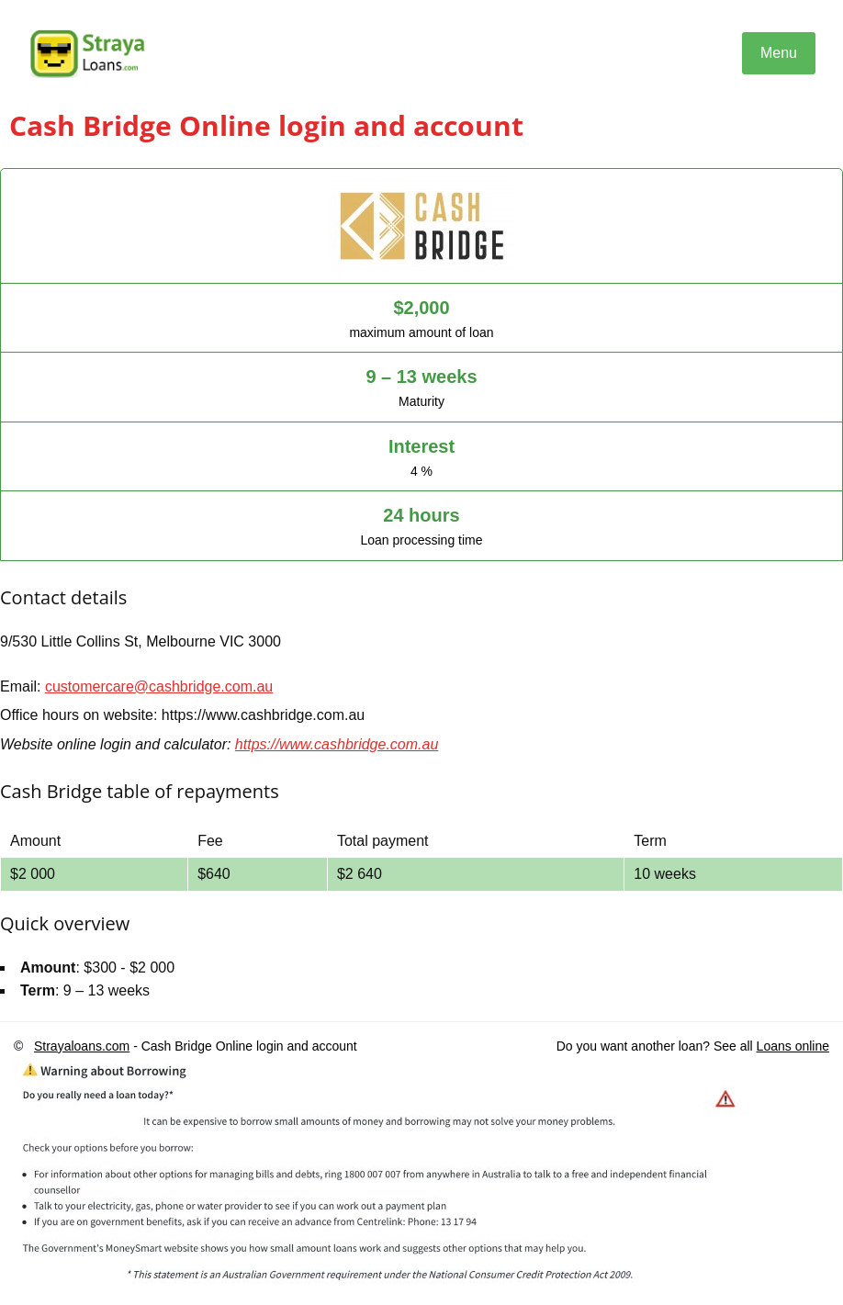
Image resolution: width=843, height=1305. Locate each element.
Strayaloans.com (81, 1046)
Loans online (793, 1046)
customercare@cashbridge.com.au (159, 686)
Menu (778, 53)
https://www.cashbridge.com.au (336, 744)
